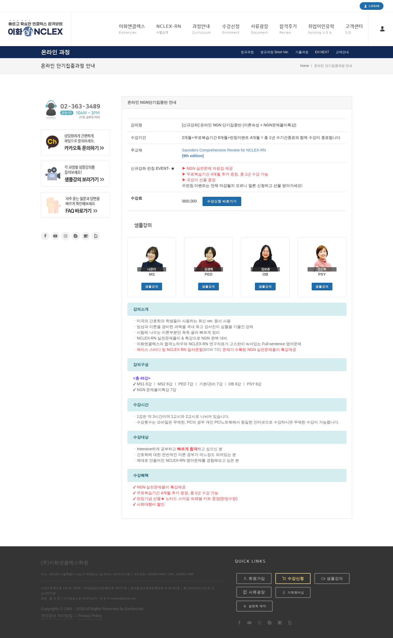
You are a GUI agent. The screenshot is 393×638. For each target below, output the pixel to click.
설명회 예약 (254, 606)
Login (372, 6)
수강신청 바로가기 (222, 201)
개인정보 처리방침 (57, 615)
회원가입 (254, 578)
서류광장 (254, 592)
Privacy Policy (90, 615)
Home (304, 66)
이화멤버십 (293, 592)
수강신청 (293, 578)
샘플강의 (151, 286)
